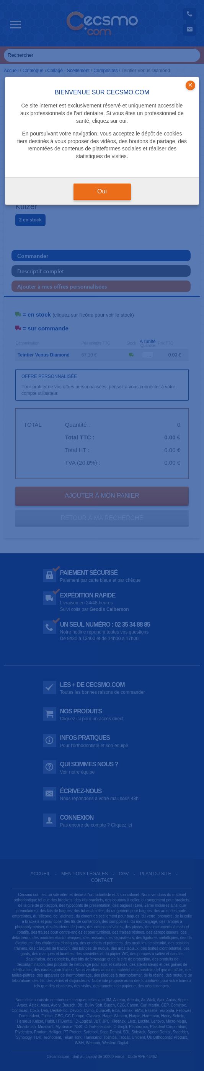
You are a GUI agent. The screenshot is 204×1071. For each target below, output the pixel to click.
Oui (102, 191)
